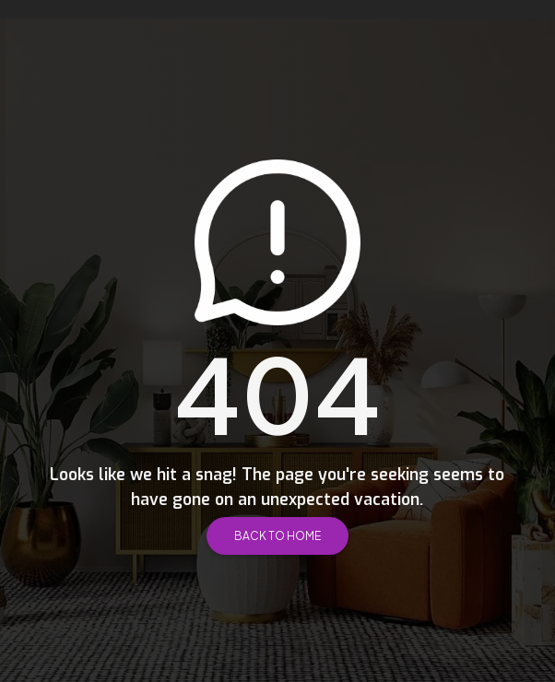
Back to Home (277, 536)
